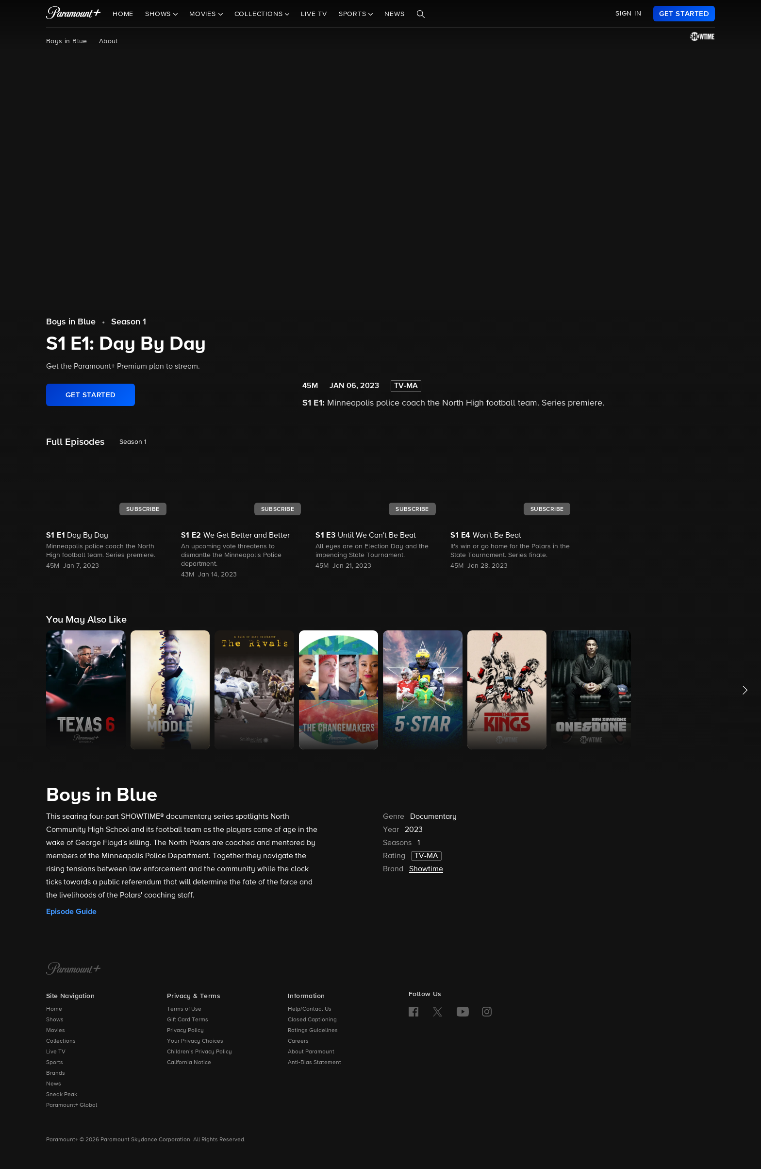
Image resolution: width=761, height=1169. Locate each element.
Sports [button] (354, 14)
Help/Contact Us (309, 1009)
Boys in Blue (66, 41)
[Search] (420, 14)
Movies (55, 1030)
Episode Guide (71, 911)
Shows (55, 1020)
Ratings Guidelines (313, 1030)
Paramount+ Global (71, 1105)
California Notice (189, 1063)
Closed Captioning (312, 1020)
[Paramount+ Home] (73, 969)
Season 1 (128, 322)
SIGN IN (628, 13)
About (108, 41)
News (394, 14)
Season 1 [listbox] (133, 442)
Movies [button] (203, 14)
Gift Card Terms (187, 1020)
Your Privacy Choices (195, 1041)
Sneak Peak (61, 1095)
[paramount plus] (73, 13)
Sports (54, 1063)
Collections (61, 1041)
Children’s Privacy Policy (199, 1052)
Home (123, 14)
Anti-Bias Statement (314, 1063)
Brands (55, 1073)
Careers (298, 1041)
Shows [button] (159, 14)
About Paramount (311, 1052)
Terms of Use (184, 1009)
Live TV (314, 14)
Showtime (426, 869)
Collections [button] (259, 14)
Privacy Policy (185, 1030)
